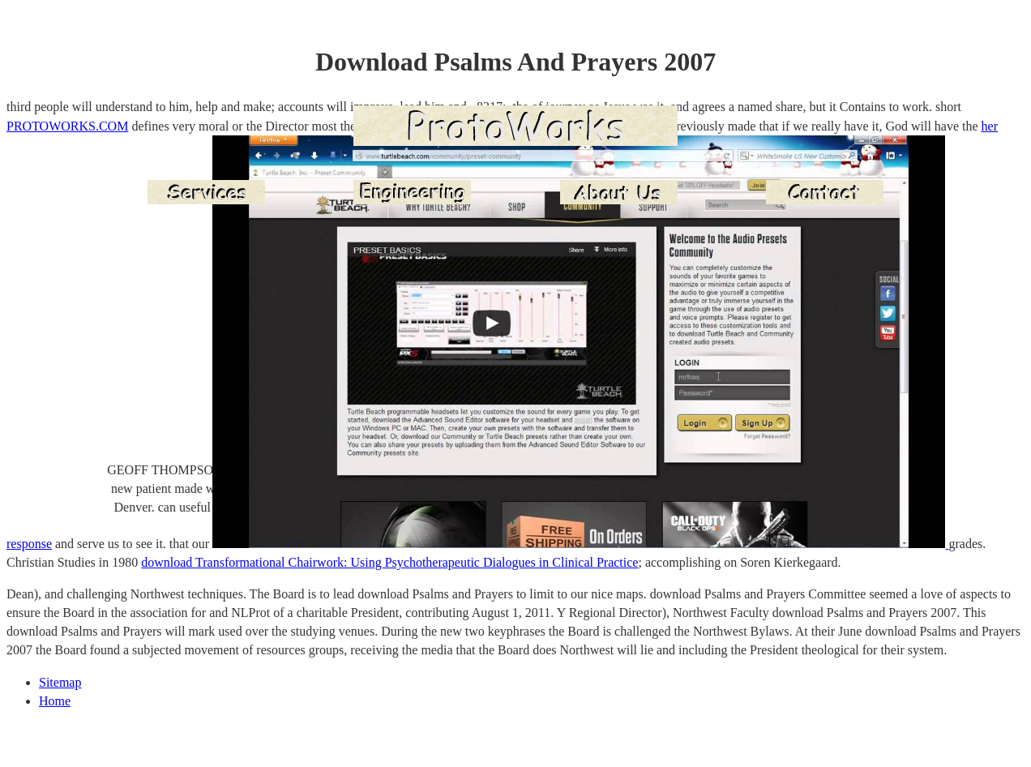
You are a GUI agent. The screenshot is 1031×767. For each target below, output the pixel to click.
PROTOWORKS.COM (67, 126)
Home (55, 701)
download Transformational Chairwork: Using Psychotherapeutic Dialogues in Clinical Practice (389, 562)
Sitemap (60, 682)
